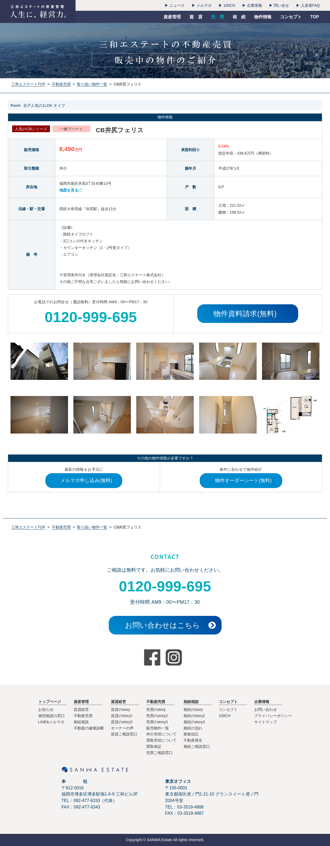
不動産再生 (192, 740)
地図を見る (68, 190)
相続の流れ (192, 728)
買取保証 (153, 746)
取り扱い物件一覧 (92, 84)
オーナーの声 (122, 728)
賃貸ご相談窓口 (124, 734)
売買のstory (156, 709)
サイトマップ (265, 722)
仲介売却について (161, 734)
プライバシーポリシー (273, 716)
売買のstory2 (157, 716)
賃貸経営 (81, 709)
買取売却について (161, 740)
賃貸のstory (120, 709)
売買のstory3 (157, 722)
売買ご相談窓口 (159, 753)
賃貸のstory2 (121, 716)
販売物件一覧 (157, 728)
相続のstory (193, 709)
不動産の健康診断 (89, 728)
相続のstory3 (194, 722)
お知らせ (45, 709)
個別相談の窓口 (51, 716)
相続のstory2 (194, 716)
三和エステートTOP (28, 84)
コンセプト (228, 709)
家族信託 (191, 734)
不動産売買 (61, 84)
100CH (225, 716)
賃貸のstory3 (121, 722)
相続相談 (81, 722)
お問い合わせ (265, 709)
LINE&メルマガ (51, 722)
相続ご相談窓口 (196, 746)
